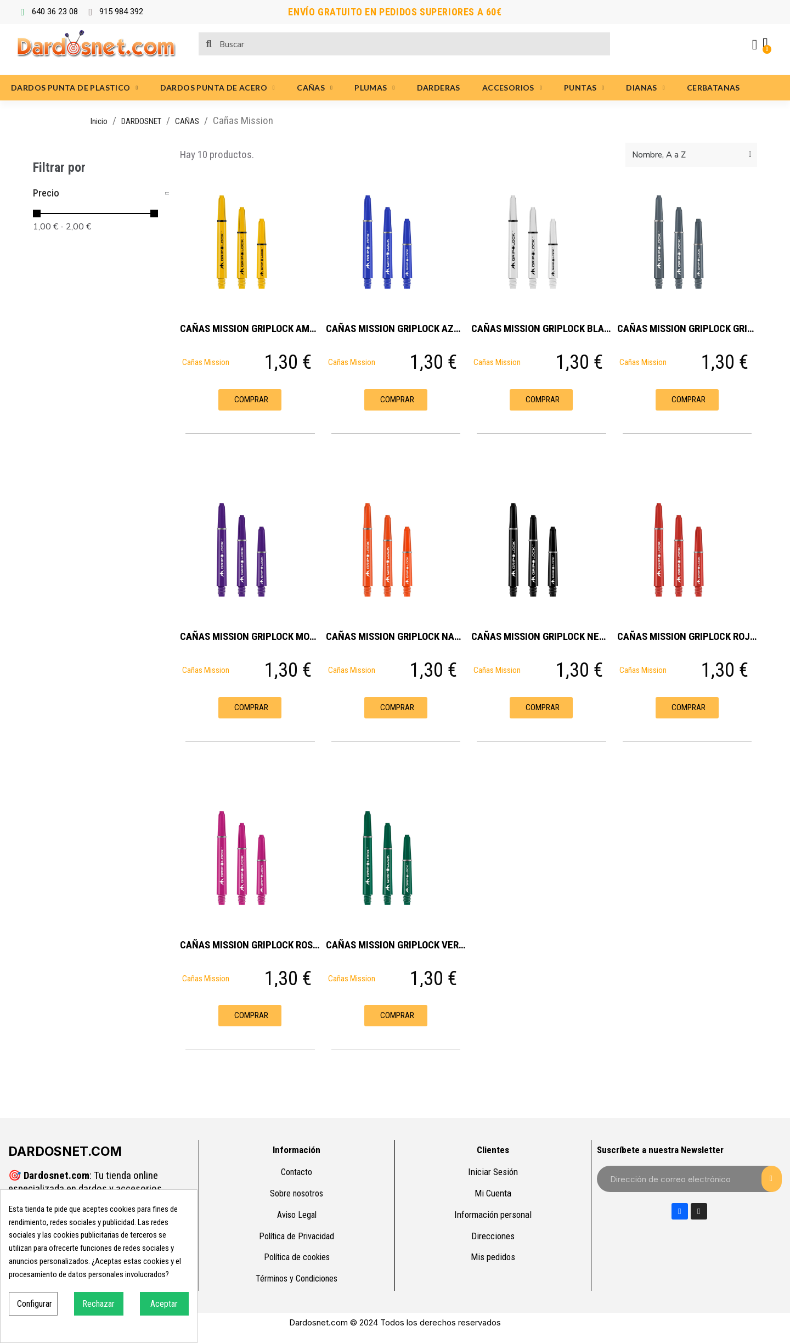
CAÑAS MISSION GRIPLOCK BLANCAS (549, 328)
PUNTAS (584, 88)
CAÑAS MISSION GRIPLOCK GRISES (690, 328)
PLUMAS (374, 88)
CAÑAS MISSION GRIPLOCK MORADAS (259, 636)
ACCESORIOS (512, 88)
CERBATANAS (713, 87)
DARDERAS (438, 87)
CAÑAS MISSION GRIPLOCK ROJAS (689, 636)
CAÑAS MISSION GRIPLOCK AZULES (401, 328)
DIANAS (645, 88)
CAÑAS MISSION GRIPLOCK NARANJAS (407, 636)
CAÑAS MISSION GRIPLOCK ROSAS (252, 945)
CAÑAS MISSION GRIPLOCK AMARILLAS (262, 328)
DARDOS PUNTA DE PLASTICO (74, 88)
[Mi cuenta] (754, 45)
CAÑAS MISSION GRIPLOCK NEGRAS (546, 636)
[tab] (101, 193)
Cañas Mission (205, 362)
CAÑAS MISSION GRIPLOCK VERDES (400, 945)
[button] (249, 400)
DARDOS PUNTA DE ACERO (217, 88)
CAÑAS (314, 88)
